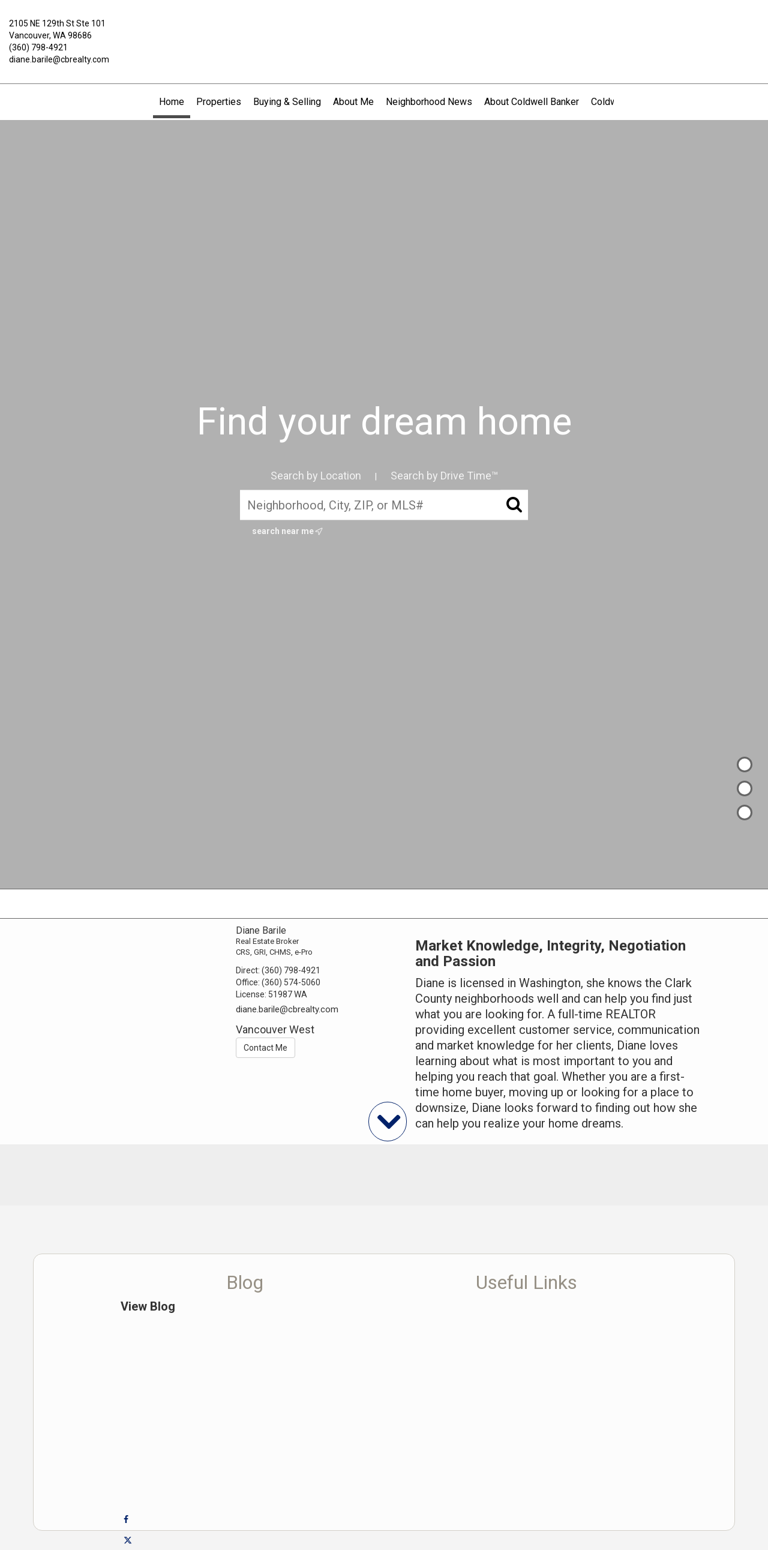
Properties (218, 101)
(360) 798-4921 (38, 47)
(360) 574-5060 (291, 982)
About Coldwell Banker (531, 101)
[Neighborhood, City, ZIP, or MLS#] (384, 505)
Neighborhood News (429, 101)
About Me (353, 101)
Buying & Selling (287, 101)
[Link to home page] (384, 32)
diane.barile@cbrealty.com (59, 59)
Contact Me (265, 1048)
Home (171, 101)
